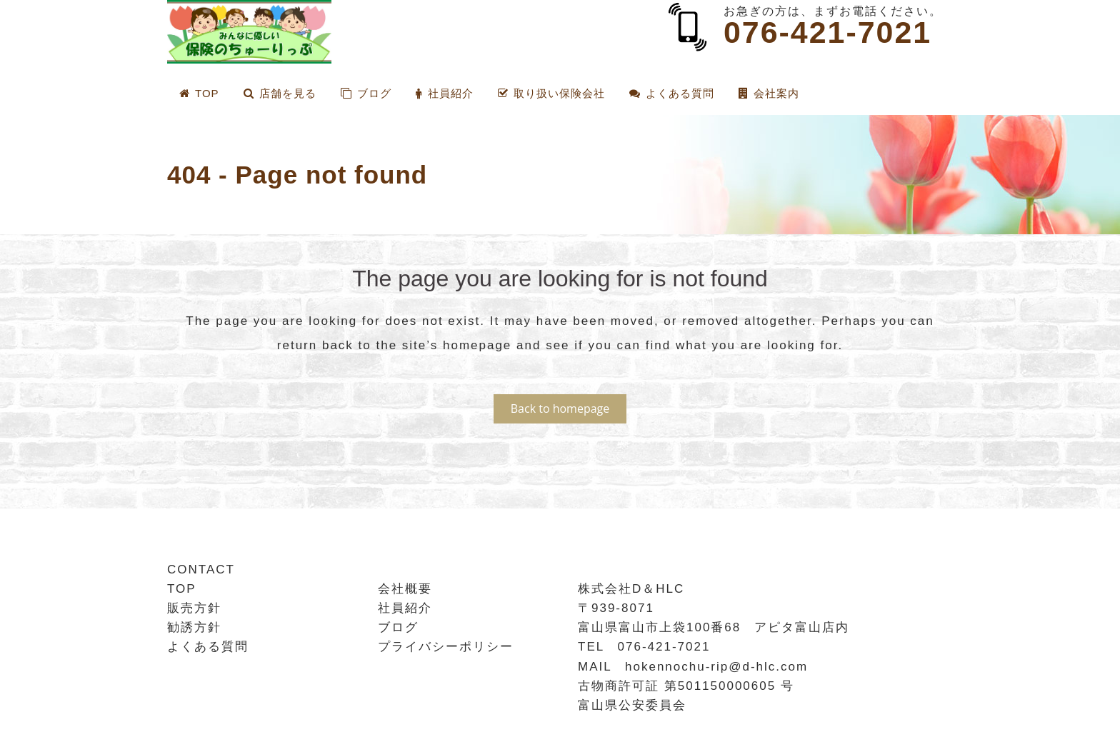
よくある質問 (208, 646)
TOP (181, 589)
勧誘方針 (194, 627)
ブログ (398, 627)
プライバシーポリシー (446, 646)
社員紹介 (405, 608)
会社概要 (405, 589)
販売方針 (194, 608)
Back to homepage (560, 408)
